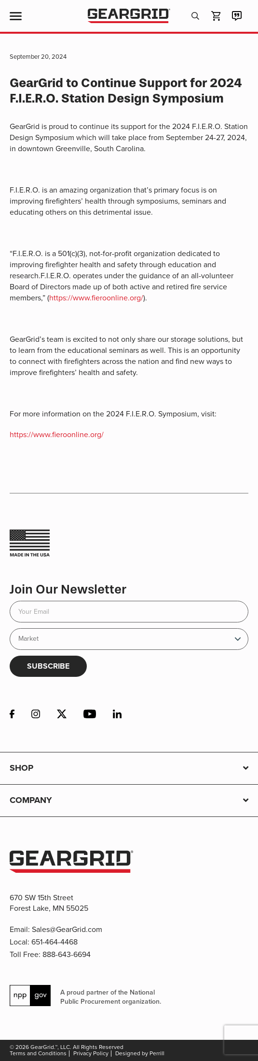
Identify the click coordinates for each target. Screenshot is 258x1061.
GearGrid (129, 16)
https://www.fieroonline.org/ (96, 297)
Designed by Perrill (139, 1053)
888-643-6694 (66, 954)
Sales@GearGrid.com (67, 929)
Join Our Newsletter (68, 589)
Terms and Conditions (38, 1053)
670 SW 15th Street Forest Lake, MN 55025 (49, 903)
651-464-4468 (54, 941)
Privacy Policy (91, 1053)
